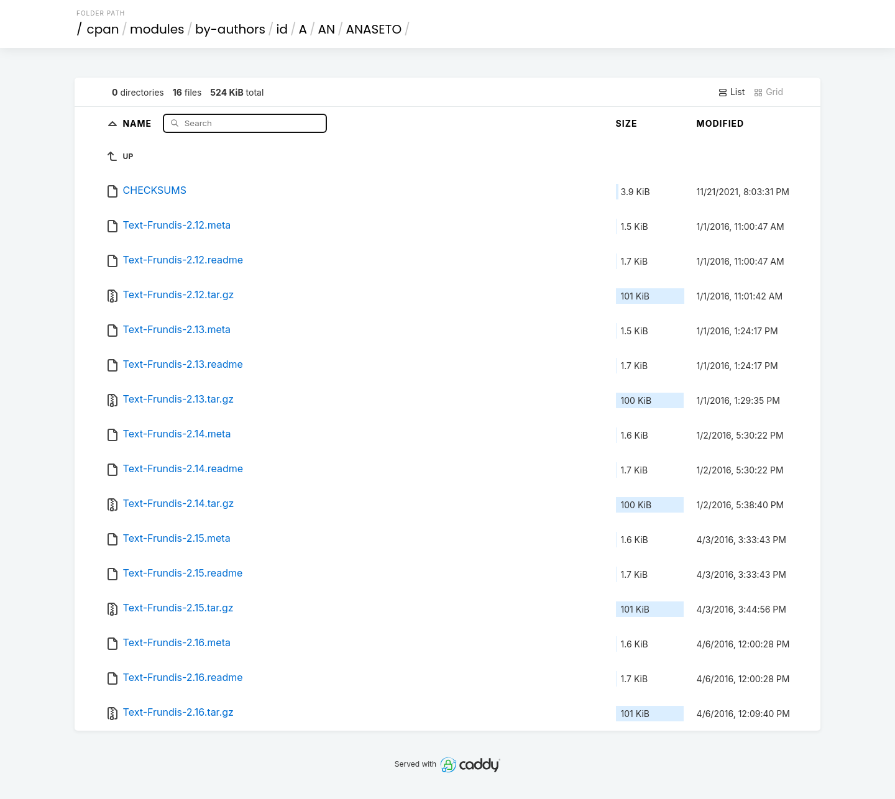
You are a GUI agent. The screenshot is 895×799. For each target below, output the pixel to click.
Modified (721, 123)
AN (327, 29)
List (731, 92)
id (282, 29)
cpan (103, 29)
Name (138, 122)
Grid (768, 92)
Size (627, 123)
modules (157, 29)
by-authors (230, 29)
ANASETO (374, 29)
